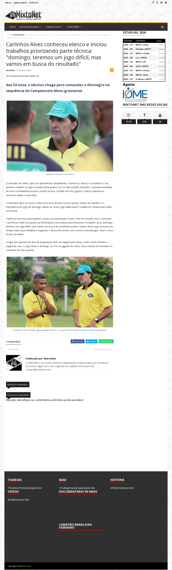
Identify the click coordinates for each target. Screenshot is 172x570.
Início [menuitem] (13, 26)
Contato (34, 2)
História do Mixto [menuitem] (29, 26)
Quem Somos (20, 2)
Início (8, 2)
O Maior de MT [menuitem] (53, 26)
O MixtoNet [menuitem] (73, 26)
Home (9, 35)
